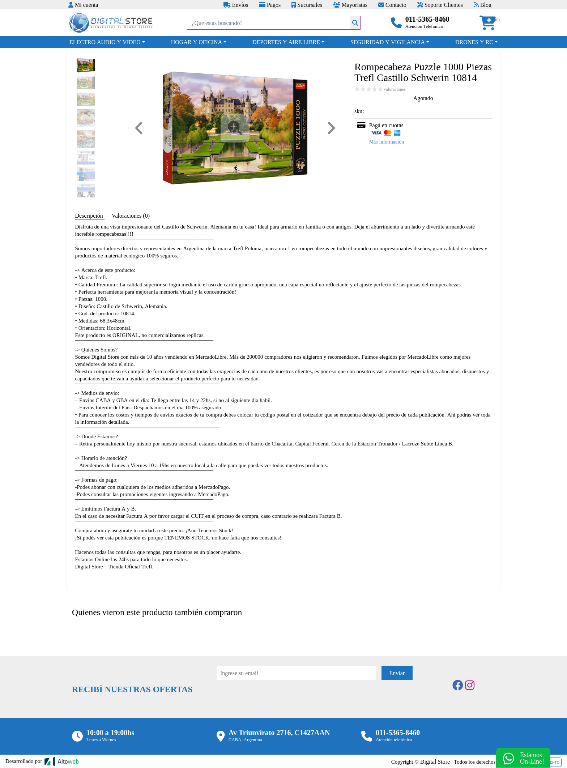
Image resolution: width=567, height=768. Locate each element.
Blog (482, 5)
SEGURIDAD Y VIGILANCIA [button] (387, 42)
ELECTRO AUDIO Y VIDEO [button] (105, 42)
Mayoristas (350, 5)
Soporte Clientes (440, 5)
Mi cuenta (83, 5)
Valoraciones (394, 89)
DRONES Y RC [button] (474, 42)
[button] (489, 23)
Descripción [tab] (89, 215)
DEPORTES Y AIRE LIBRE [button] (286, 42)
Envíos (235, 5)
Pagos (270, 5)
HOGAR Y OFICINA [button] (196, 42)
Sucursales (306, 5)
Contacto (392, 5)
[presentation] (272, 700)
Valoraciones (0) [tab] (131, 215)
